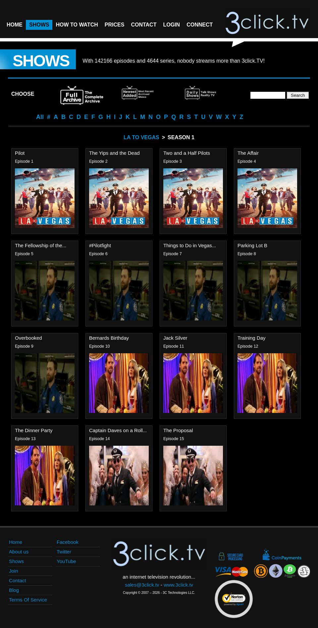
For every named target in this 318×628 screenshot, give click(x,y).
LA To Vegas (141, 137)
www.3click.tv (178, 585)
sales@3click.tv (142, 585)
